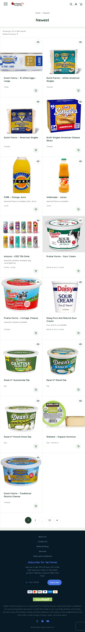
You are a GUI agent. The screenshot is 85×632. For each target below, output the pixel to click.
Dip (5, 386)
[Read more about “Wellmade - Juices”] (78, 209)
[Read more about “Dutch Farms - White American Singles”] (78, 90)
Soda (13, 267)
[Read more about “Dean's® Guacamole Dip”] (36, 389)
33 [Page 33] (49, 520)
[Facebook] (37, 621)
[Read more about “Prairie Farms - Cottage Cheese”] (36, 333)
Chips (6, 87)
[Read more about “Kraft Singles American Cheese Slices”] (78, 150)
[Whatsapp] (42, 621)
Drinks (6, 267)
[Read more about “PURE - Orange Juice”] (36, 209)
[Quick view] (38, 42)
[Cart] (81, 4)
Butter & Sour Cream (55, 267)
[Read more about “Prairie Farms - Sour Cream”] (78, 271)
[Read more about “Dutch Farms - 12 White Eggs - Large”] (36, 90)
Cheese (49, 87)
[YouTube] (47, 621)
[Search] (71, 4)
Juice (6, 206)
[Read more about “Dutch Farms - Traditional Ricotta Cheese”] (36, 506)
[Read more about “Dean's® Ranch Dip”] (78, 389)
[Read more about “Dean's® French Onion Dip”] (36, 446)
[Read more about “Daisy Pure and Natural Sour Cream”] (78, 333)
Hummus (54, 443)
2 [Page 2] (35, 520)
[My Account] (76, 4)
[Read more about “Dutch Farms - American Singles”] (36, 150)
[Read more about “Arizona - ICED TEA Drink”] (36, 271)
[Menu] (5, 4)
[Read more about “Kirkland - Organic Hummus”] (78, 446)
